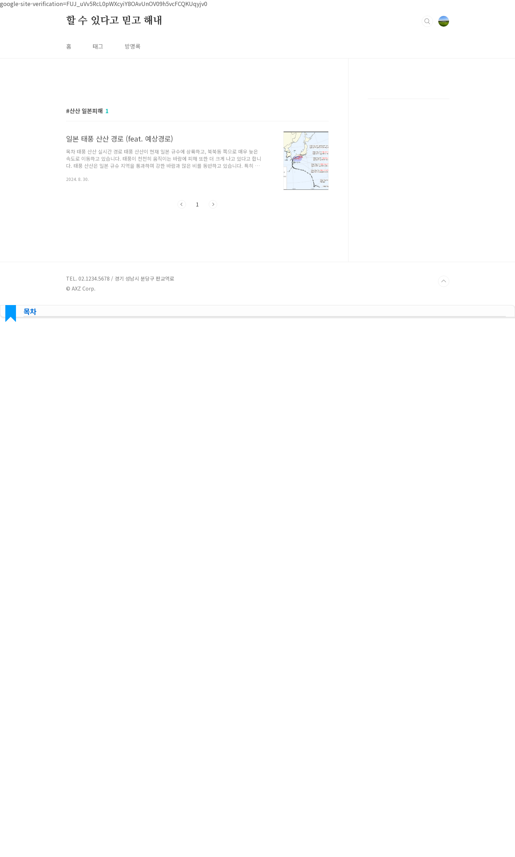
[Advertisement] (257, 335)
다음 (213, 204)
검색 (427, 21)
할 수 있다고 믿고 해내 (114, 21)
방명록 (133, 46)
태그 (98, 46)
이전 (181, 204)
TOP (443, 281)
